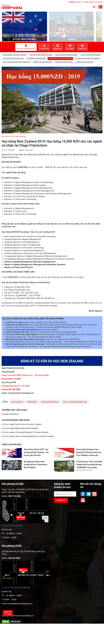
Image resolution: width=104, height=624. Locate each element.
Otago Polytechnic (11, 414)
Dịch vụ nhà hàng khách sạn (75, 402)
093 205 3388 (97, 2)
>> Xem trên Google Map (12, 525)
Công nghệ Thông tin (50, 402)
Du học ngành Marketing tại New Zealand (20, 428)
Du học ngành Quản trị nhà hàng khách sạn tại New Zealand (28, 436)
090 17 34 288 (83, 2)
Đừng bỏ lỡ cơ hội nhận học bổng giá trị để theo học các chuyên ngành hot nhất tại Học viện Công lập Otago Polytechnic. (49, 155)
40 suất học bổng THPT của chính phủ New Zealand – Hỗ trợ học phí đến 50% (36, 452)
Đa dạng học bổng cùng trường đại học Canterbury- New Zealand (36, 464)
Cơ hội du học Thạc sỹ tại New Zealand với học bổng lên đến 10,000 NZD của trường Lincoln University (89, 465)
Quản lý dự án (17, 402)
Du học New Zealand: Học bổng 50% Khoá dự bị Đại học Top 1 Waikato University (88, 452)
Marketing (32, 402)
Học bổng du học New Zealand (14, 136)
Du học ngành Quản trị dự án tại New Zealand (22, 424)
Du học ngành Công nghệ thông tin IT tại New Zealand (25, 432)
